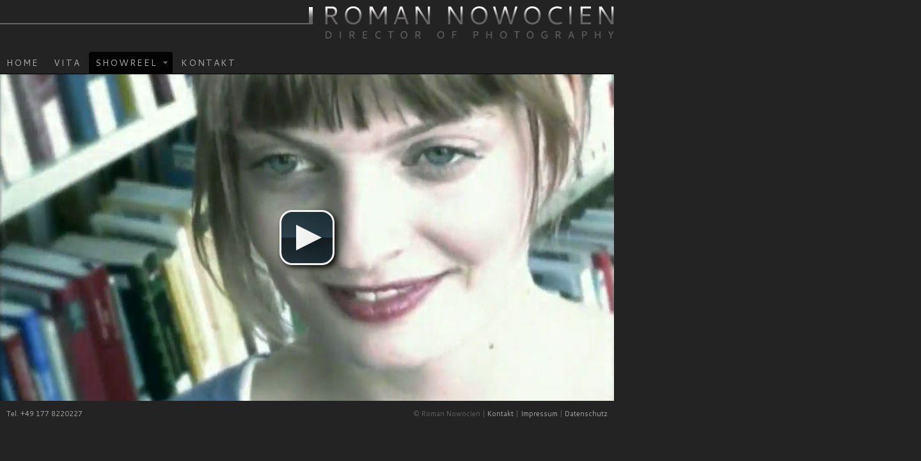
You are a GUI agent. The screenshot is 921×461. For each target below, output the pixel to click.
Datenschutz (739, 426)
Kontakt (362, 75)
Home (176, 75)
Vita (220, 75)
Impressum (692, 426)
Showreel (282, 76)
